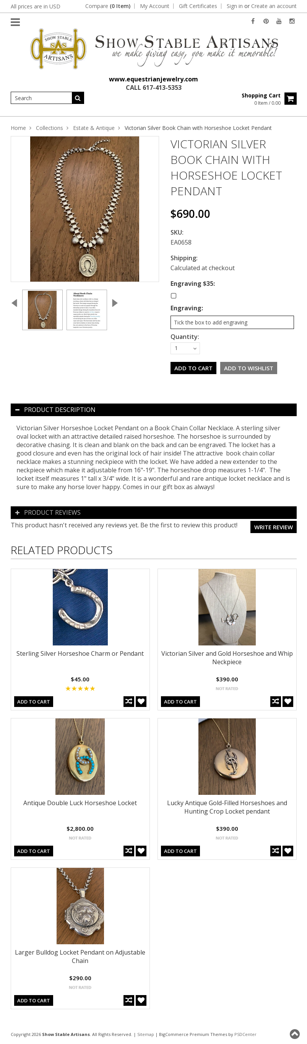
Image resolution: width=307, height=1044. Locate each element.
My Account (154, 6)
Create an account (274, 6)
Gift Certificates (198, 6)
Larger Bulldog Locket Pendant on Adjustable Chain (80, 956)
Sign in (235, 6)
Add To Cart (33, 701)
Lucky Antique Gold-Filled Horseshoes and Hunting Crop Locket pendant (227, 807)
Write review (273, 527)
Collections (49, 127)
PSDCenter (245, 1034)
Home (18, 127)
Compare (107, 6)
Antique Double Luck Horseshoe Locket (80, 803)
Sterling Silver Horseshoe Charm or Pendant (80, 653)
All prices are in (35, 6)
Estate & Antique (94, 127)
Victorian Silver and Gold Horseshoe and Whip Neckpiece (227, 657)
